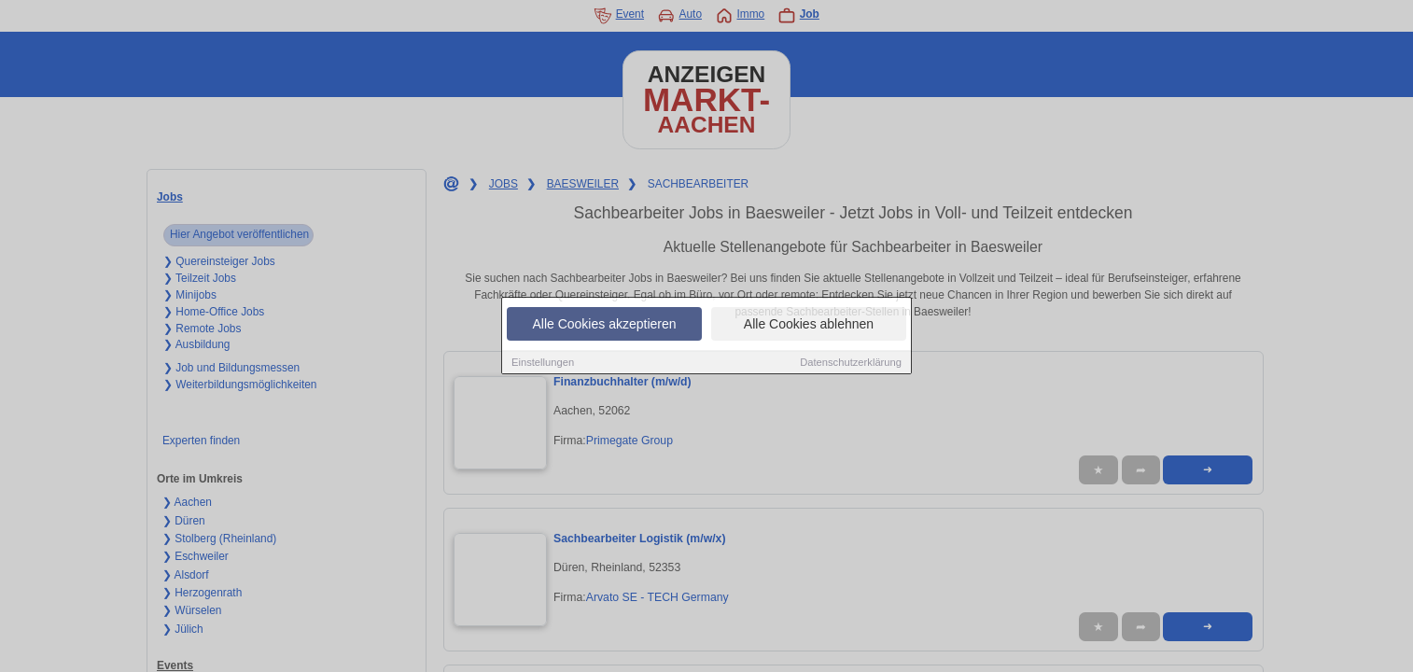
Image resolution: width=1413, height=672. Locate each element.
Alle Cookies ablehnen (809, 323)
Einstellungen (542, 362)
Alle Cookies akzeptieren (604, 323)
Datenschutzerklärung (851, 362)
